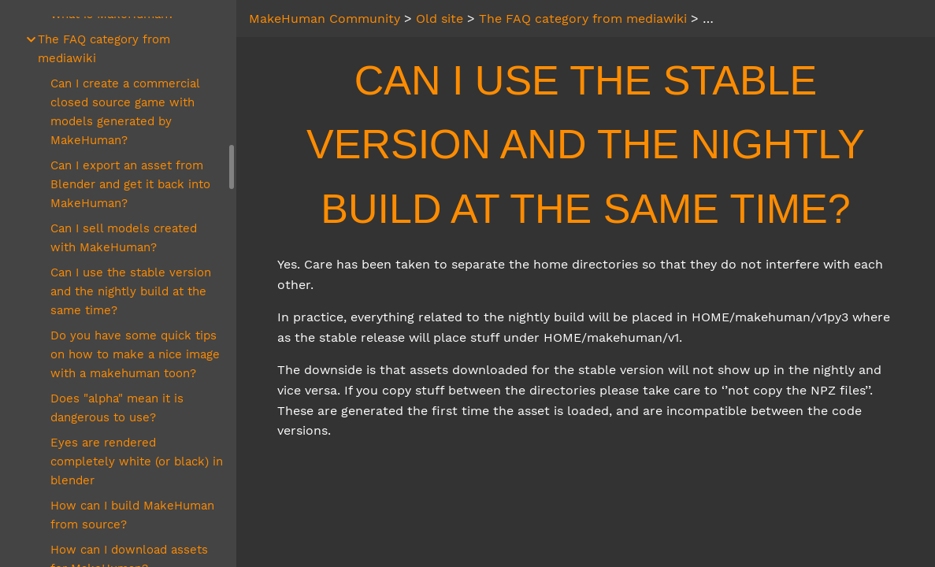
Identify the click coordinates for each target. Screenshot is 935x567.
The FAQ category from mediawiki (104, 48)
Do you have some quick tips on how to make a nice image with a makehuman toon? (135, 354)
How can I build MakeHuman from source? (132, 515)
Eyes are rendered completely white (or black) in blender (136, 461)
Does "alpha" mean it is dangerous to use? (117, 407)
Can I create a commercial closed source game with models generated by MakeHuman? (124, 111)
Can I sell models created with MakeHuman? (123, 237)
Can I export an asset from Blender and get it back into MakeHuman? (130, 184)
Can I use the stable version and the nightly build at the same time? (130, 291)
